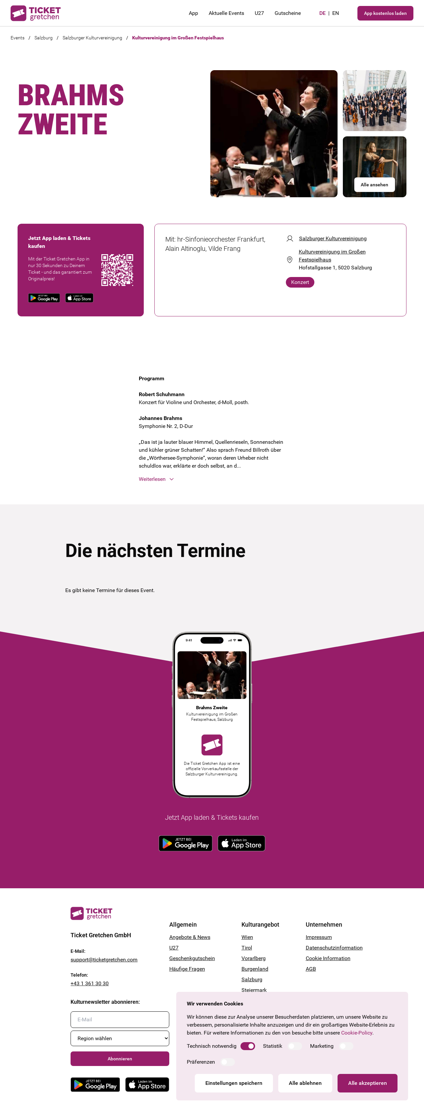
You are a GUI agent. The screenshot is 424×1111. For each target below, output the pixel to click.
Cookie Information (328, 958)
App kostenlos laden (385, 13)
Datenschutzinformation (329, 948)
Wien (247, 937)
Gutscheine (288, 13)
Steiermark (254, 990)
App (193, 13)
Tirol (246, 948)
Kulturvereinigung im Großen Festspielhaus (178, 37)
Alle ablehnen (305, 1083)
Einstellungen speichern (233, 1083)
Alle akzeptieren (367, 1083)
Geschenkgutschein (192, 958)
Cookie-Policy (356, 1033)
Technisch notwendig (212, 1046)
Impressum (319, 937)
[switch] (247, 1046)
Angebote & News (189, 937)
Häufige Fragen (187, 969)
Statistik (272, 1046)
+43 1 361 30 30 (90, 983)
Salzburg (43, 37)
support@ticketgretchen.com (104, 959)
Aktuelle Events (226, 13)
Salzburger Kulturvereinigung (92, 37)
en (335, 13)
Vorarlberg (253, 958)
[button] (212, 479)
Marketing (322, 1046)
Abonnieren (120, 1058)
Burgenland (254, 969)
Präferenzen (201, 1062)
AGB (311, 969)
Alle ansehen (374, 184)
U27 (259, 13)
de (322, 13)
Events (18, 37)
